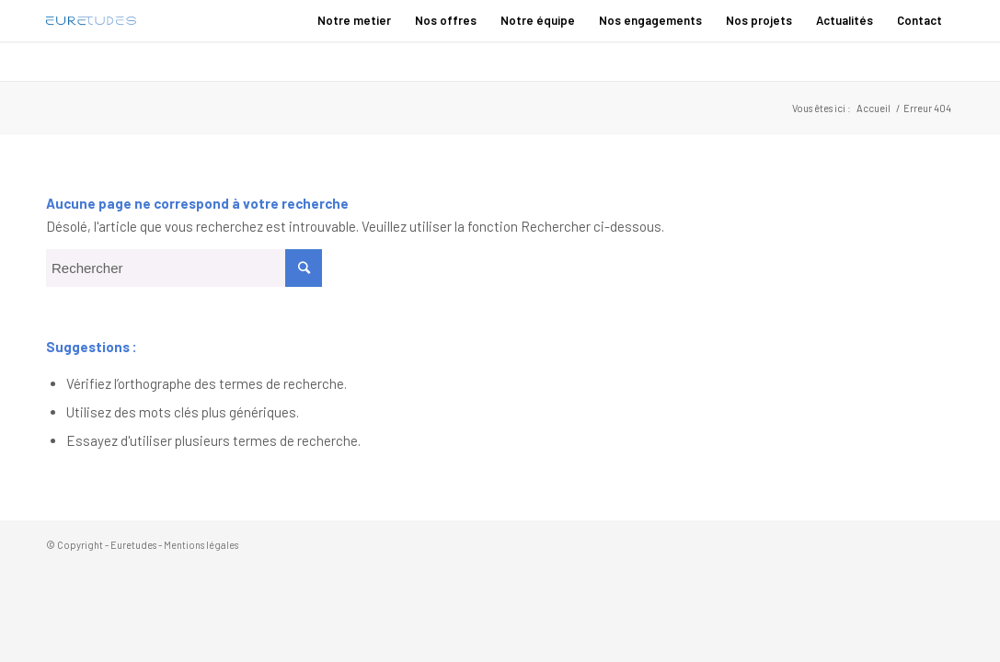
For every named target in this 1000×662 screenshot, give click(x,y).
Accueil (873, 108)
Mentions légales (201, 545)
